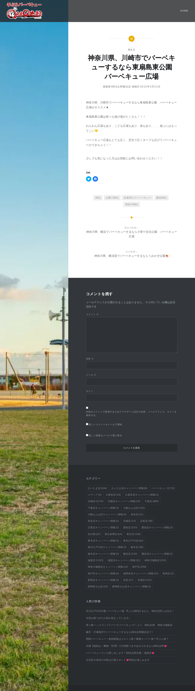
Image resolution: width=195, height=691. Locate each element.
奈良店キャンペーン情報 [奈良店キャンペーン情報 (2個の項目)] (103, 520)
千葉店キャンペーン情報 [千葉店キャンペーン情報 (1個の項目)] (103, 507)
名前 (90, 358)
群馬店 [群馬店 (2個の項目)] (168, 573)
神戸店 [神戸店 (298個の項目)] (139, 566)
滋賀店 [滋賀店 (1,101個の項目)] (95, 560)
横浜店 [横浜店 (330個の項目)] (130, 553)
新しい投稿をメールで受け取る (105, 435)
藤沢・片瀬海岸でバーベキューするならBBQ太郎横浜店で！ (120, 631)
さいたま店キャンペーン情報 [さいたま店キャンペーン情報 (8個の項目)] (129, 488)
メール (91, 374)
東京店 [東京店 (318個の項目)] (134, 533)
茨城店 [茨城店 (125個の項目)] (145, 579)
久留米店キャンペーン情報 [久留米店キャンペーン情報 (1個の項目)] (142, 494)
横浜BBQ (161, 197)
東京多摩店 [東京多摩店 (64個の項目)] (113, 533)
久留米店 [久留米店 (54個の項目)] (113, 494)
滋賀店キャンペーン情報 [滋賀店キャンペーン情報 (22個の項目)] (124, 560)
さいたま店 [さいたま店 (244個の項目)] (97, 488)
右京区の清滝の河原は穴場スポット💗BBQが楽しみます (118, 659)
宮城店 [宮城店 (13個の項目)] (129, 520)
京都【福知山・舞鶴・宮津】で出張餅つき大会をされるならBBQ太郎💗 (126, 645)
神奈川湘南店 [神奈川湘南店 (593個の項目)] (155, 560)
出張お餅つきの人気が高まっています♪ (108, 617)
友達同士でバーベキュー (137, 197)
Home (184, 10)
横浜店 (131, 49)
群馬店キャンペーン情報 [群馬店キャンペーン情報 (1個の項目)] (103, 579)
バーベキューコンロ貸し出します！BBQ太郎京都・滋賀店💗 (120, 652)
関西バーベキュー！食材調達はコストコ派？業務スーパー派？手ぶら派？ (127, 638)
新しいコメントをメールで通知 (105, 424)
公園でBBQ (112, 197)
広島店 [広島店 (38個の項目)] (146, 520)
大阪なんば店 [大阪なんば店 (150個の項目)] (134, 507)
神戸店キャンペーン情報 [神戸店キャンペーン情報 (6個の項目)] (103, 573)
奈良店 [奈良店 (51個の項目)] (137, 514)
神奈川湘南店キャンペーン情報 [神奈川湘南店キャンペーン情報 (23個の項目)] (108, 566)
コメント (92, 314)
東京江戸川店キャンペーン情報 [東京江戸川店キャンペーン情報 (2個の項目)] (107, 546)
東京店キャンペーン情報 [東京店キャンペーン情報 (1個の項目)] (103, 540)
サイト (89, 391)
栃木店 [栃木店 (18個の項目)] (137, 546)
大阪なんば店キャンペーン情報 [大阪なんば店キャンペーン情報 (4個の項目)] (107, 514)
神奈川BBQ (131, 204)
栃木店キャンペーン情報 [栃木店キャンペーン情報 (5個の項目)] (103, 553)
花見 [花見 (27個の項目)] (128, 579)
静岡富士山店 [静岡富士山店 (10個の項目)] (98, 586)
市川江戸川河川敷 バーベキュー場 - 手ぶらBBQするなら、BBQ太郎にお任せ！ (130, 610)
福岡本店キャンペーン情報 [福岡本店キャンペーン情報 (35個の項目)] (140, 573)
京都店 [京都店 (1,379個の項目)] (95, 501)
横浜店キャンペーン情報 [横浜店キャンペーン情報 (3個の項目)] (157, 553)
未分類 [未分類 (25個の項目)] (94, 533)
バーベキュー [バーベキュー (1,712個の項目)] (163, 488)
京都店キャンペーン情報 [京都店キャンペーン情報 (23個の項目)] (124, 501)
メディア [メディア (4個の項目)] (94, 494)
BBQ (98, 197)
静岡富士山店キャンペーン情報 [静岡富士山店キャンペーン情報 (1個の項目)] (131, 586)
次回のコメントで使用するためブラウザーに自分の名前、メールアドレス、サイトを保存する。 (131, 413)
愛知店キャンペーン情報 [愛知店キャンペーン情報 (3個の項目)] (157, 527)
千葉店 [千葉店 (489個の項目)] (152, 501)
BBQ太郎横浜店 (121, 86)
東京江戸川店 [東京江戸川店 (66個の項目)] (133, 540)
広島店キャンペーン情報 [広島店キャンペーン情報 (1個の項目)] (103, 527)
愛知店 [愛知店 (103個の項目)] (130, 527)
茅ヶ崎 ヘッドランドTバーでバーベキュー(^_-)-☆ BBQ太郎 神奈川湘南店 (129, 624)
